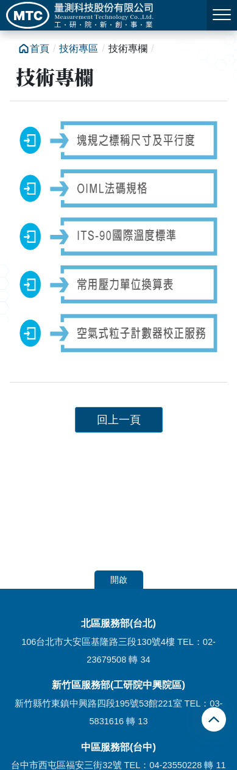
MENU (222, 14)
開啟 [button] (118, 580)
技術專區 (78, 48)
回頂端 (215, 719)
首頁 (39, 48)
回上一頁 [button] (119, 420)
